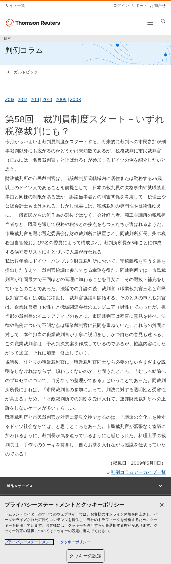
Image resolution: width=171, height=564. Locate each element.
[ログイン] (120, 5)
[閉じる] (162, 505)
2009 (61, 99)
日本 (7, 38)
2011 (35, 99)
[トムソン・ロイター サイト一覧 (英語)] (16, 5)
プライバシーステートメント (29, 542)
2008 (75, 99)
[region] (85, 530)
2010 (47, 99)
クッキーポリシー (75, 542)
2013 (9, 99)
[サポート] (138, 5)
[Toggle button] (150, 22)
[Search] (163, 21)
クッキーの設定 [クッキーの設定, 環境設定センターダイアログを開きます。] (85, 555)
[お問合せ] (156, 5)
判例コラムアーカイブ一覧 (138, 472)
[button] (85, 486)
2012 (22, 99)
